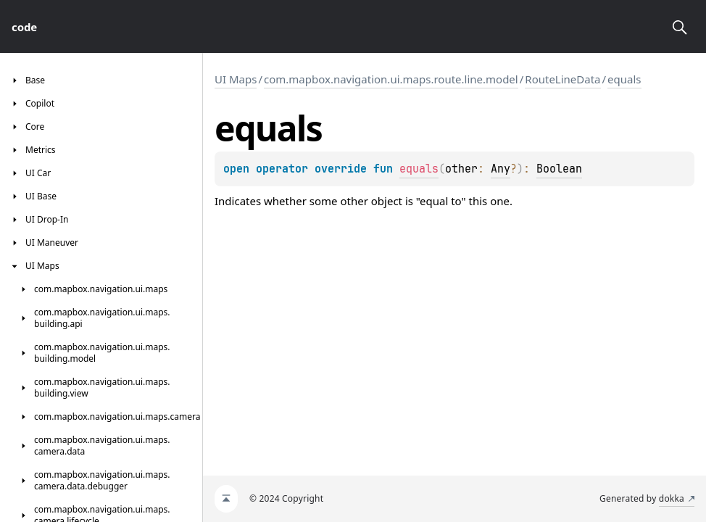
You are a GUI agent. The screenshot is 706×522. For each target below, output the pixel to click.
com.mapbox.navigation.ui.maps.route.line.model (391, 79)
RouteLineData (562, 79)
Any (500, 169)
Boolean (559, 169)
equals (624, 79)
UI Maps (236, 79)
